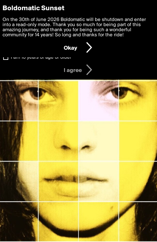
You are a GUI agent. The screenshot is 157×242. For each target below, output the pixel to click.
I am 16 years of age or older (41, 57)
